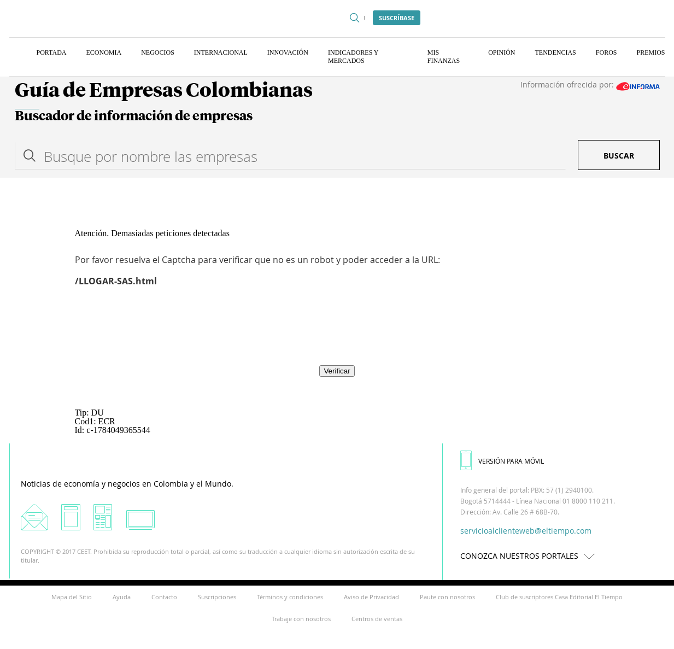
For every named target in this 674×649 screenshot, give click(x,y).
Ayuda (122, 597)
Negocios (157, 52)
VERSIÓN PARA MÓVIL (502, 461)
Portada (52, 52)
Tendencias (555, 52)
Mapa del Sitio (71, 597)
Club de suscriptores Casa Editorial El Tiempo (559, 597)
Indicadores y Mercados (353, 57)
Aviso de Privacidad (371, 597)
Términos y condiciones (290, 597)
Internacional (221, 52)
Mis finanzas (443, 57)
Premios (650, 52)
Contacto (164, 597)
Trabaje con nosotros (301, 619)
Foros (606, 52)
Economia (104, 52)
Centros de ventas (376, 619)
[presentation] (337, 333)
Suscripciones (217, 597)
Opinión (501, 52)
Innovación (287, 52)
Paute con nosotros (447, 597)
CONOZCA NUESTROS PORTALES (530, 556)
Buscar (618, 155)
